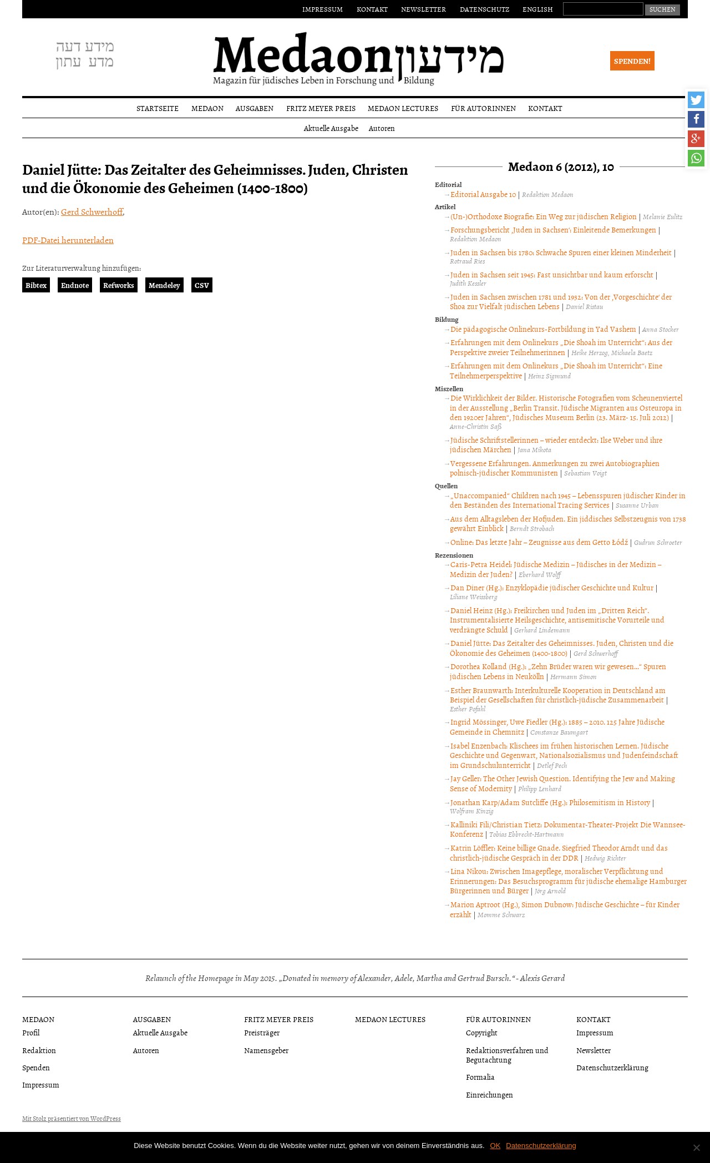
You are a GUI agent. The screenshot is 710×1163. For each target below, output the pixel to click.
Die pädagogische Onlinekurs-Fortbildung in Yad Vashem (543, 329)
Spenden (36, 1067)
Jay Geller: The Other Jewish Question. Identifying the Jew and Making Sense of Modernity (562, 783)
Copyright (482, 1032)
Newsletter (423, 8)
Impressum (322, 8)
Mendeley (164, 285)
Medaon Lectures (403, 108)
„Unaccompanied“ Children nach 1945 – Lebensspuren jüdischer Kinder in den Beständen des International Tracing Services (568, 500)
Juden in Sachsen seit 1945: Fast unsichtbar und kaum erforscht (551, 274)
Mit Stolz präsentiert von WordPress (71, 1119)
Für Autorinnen (483, 108)
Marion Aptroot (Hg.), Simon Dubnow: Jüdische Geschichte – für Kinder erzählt (564, 909)
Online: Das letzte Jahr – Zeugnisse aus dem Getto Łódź (539, 542)
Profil (30, 1032)
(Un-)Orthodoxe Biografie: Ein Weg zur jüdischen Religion (543, 216)
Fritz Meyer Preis (321, 108)
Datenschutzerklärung (612, 1067)
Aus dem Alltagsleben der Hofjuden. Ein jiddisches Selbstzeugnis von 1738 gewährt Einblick (568, 523)
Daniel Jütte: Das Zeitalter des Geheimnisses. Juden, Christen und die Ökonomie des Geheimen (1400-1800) (561, 648)
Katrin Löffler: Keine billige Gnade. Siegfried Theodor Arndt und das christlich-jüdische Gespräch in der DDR (559, 852)
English (538, 8)
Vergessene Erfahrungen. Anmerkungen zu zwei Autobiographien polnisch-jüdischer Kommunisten (555, 468)
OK (495, 1145)
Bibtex (36, 285)
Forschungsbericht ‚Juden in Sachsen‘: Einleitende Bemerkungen (553, 229)
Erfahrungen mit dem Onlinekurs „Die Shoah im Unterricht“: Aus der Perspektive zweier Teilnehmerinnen (561, 347)
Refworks (118, 285)
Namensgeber (266, 1050)
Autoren (382, 128)
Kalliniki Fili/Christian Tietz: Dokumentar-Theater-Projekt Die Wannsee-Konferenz (568, 829)
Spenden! (632, 61)
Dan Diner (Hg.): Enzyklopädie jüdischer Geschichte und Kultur (551, 587)
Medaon (207, 108)
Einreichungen (489, 1094)
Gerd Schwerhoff (92, 211)
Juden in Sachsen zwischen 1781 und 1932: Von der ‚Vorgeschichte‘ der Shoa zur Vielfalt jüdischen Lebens (561, 301)
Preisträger (262, 1032)
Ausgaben (254, 108)
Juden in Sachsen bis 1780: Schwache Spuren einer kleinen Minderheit (561, 252)
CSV (202, 285)
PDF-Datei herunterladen (68, 239)
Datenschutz (484, 8)
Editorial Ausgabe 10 (483, 194)
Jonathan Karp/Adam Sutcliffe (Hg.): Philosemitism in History (550, 802)
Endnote (75, 285)
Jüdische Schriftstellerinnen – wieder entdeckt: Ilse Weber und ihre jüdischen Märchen (556, 445)
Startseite (157, 108)
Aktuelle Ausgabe (331, 128)
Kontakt (372, 8)
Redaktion (39, 1050)
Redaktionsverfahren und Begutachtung (507, 1054)
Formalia (480, 1077)
